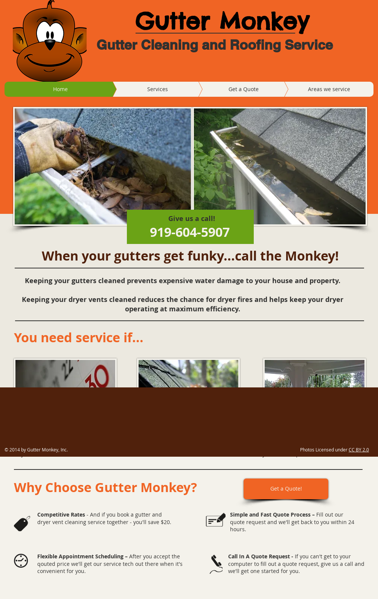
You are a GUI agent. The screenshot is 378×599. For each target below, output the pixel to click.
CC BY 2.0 (359, 450)
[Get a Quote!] (286, 489)
